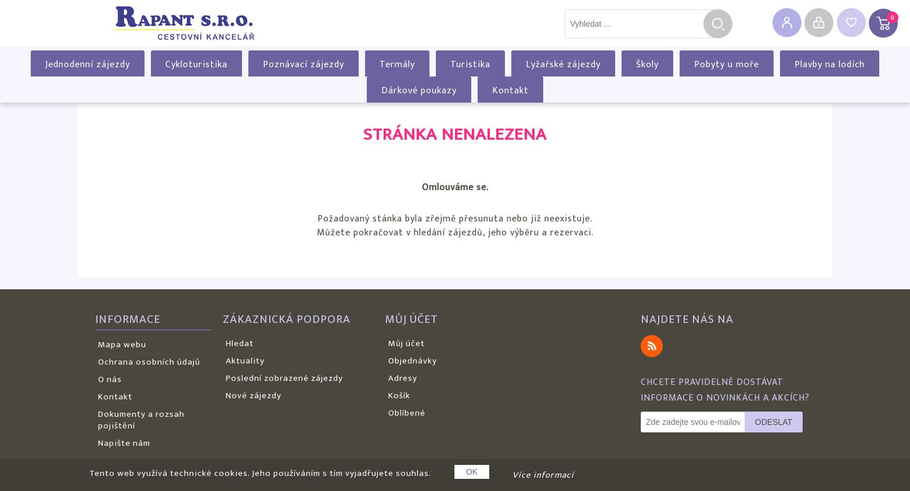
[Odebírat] (693, 422)
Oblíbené (406, 413)
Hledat (717, 23)
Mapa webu (122, 344)
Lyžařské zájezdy (563, 64)
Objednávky (412, 361)
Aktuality (245, 361)
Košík (399, 395)
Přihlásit (818, 22)
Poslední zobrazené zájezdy (284, 378)
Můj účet (406, 343)
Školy (647, 64)
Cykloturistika (196, 64)
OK (472, 472)
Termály (397, 64)
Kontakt (510, 91)
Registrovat (786, 22)
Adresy (402, 378)
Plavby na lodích (830, 64)
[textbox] (640, 23)
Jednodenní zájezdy (87, 64)
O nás (110, 379)
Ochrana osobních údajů (149, 362)
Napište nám (124, 443)
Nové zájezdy (253, 395)
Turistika (470, 64)
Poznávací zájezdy (303, 64)
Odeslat (773, 422)
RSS (652, 346)
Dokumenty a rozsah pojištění (141, 420)
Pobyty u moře (726, 64)
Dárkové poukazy (419, 91)
